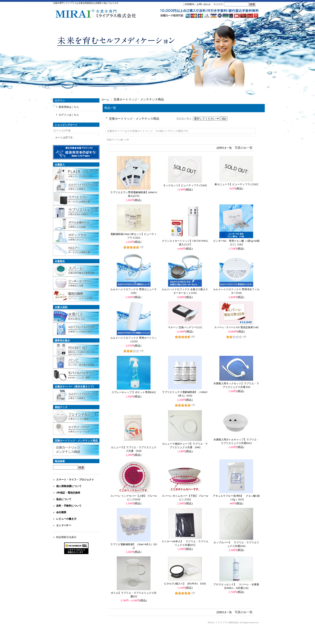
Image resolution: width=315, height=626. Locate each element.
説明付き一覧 (224, 147)
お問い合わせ (204, 4)
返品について (63, 499)
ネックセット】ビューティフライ (185, 185)
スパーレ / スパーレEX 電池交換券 (236, 327)
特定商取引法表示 (66, 537)
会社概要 (61, 512)
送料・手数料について (68, 505)
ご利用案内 (188, 4)
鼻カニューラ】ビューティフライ (236, 184)
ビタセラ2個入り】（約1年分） (185, 583)
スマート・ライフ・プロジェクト (75, 479)
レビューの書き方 (66, 518)
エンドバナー (63, 525)
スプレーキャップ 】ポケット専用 (133, 392)
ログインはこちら (69, 114)
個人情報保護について (68, 486)
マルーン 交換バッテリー (185, 327)
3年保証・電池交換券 (68, 492)
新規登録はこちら (69, 106)
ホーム (105, 99)
